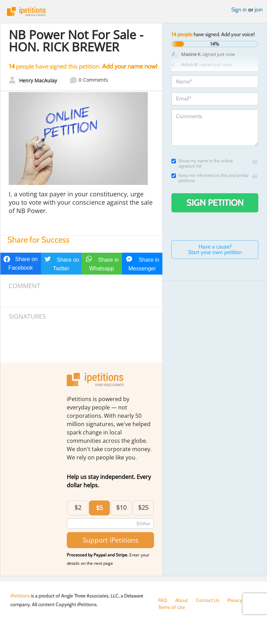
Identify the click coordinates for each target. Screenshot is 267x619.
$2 (77, 507)
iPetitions (133, 11)
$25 (143, 507)
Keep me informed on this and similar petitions (210, 178)
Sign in (239, 9)
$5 (99, 508)
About (181, 600)
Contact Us (207, 600)
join (258, 9)
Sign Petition (215, 202)
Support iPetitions (110, 540)
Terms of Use (171, 607)
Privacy (234, 600)
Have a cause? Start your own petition (215, 249)
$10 (121, 507)
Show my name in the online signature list (202, 163)
